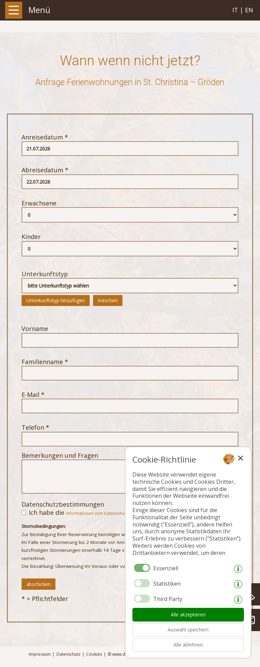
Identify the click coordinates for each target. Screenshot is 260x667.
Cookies (94, 654)
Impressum (40, 654)
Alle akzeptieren (188, 614)
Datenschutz (68, 654)
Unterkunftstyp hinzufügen (55, 300)
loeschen (108, 300)
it (235, 10)
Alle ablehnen (188, 644)
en (249, 10)
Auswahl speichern (188, 629)
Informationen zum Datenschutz (97, 513)
